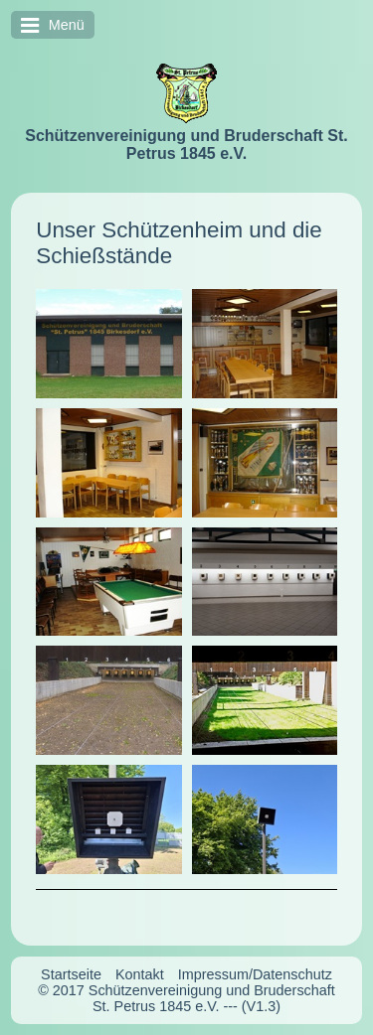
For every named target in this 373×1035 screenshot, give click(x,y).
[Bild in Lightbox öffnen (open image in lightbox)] (108, 343)
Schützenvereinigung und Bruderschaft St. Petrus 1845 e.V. (186, 144)
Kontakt (139, 974)
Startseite (71, 974)
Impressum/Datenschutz (255, 974)
